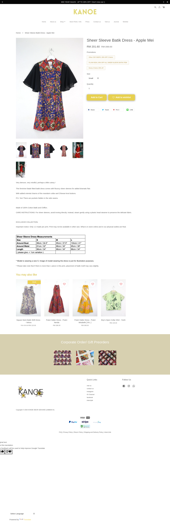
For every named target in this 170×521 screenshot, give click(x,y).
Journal (116, 22)
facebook (90, 397)
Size (88, 74)
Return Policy (78, 432)
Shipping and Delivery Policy (93, 432)
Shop (63, 22)
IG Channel (90, 394)
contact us (90, 388)
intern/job (90, 400)
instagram (90, 391)
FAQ (60, 432)
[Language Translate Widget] (22, 513)
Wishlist (125, 22)
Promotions (91, 52)
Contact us (97, 22)
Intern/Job (107, 432)
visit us (89, 386)
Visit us (107, 22)
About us (53, 22)
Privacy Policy (68, 432)
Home (44, 22)
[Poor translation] (8, 452)
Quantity (90, 84)
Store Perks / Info (75, 22)
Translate (25, 520)
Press (87, 22)
